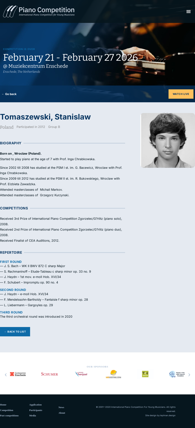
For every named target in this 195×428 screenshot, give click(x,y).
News (61, 407)
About (61, 412)
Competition (6, 410)
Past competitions (9, 415)
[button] (188, 11)
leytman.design (168, 415)
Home (3, 404)
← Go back (9, 94)
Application (35, 404)
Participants (35, 410)
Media (32, 415)
